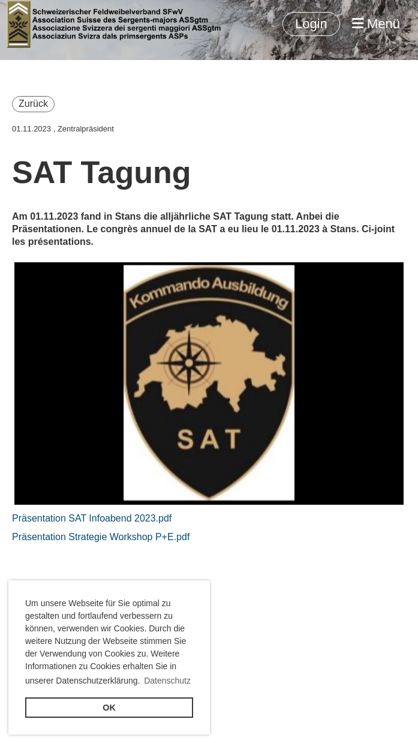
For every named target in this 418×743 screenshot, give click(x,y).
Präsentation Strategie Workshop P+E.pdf (101, 537)
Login (311, 23)
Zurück (33, 103)
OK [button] (109, 707)
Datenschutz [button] (167, 680)
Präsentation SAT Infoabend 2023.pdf (92, 518)
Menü (376, 23)
